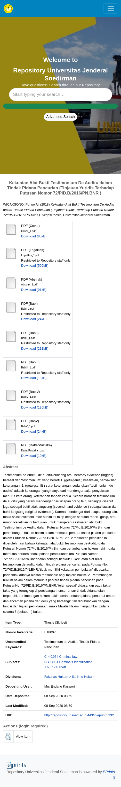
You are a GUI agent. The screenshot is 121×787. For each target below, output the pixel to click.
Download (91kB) (33, 290)
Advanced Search (60, 117)
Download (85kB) (33, 236)
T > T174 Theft (55, 667)
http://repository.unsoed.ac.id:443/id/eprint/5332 (79, 715)
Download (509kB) (34, 265)
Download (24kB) (33, 319)
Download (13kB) (33, 378)
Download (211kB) (34, 348)
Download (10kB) (33, 456)
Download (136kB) (34, 407)
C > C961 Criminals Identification (68, 662)
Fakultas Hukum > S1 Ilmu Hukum (69, 677)
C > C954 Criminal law (60, 657)
